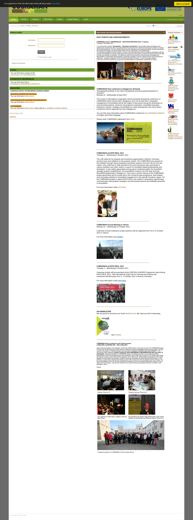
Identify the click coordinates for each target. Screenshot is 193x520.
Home (23, 26)
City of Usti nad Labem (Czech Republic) (173, 111)
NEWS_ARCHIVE (32, 26)
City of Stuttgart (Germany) (173, 50)
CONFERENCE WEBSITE (156, 113)
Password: (32, 45)
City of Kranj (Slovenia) (172, 100)
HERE (133, 119)
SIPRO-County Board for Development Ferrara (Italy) (173, 122)
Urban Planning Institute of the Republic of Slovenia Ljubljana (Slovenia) (175, 136)
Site (156, 26)
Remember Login (45, 57)
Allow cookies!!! (182, 3)
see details (56, 3)
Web (149, 26)
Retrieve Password (18, 63)
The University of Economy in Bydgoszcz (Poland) (175, 62)
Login (180, 15)
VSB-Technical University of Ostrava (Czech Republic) (173, 88)
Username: (32, 40)
